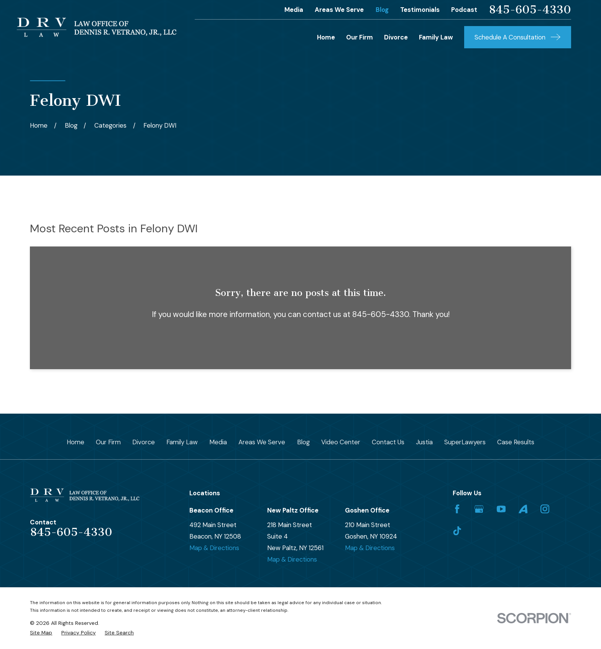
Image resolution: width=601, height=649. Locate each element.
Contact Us (388, 442)
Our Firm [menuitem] (359, 37)
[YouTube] (501, 508)
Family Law (182, 442)
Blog (382, 9)
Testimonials (420, 9)
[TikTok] (457, 530)
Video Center (340, 442)
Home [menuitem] (326, 37)
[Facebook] (457, 508)
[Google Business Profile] (479, 508)
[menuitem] (41, 632)
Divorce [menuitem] (396, 37)
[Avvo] (523, 508)
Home (75, 442)
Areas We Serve (339, 9)
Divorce (143, 442)
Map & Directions (214, 548)
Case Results (515, 442)
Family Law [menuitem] (436, 37)
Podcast (464, 9)
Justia (424, 442)
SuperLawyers (465, 442)
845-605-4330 (530, 10)
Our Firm (108, 442)
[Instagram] (544, 508)
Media (293, 9)
